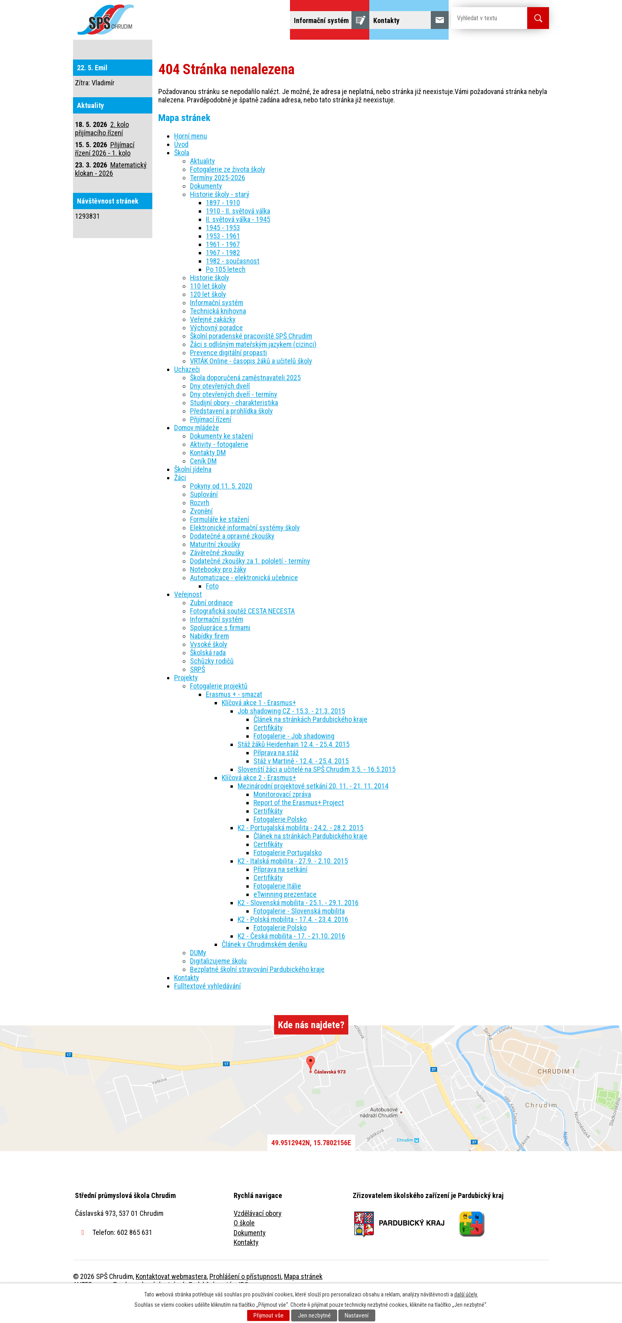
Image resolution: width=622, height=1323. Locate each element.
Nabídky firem (209, 658)
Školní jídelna (318, 50)
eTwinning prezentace (285, 916)
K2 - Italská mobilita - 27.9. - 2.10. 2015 (293, 883)
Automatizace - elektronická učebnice (244, 600)
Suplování (204, 516)
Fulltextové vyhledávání (505, 50)
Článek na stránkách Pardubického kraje (310, 741)
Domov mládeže (258, 50)
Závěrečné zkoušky (217, 575)
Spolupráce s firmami (220, 650)
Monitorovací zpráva (282, 816)
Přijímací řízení (210, 441)
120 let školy (208, 316)
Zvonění (201, 533)
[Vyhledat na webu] (482, 18)
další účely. (466, 1294)
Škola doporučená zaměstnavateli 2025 (245, 400)
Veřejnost (398, 50)
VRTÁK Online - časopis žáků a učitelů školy (251, 383)
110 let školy (208, 308)
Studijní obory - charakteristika (234, 425)
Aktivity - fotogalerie (219, 466)
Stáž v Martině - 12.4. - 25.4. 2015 (301, 783)
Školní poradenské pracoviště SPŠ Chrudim (251, 358)
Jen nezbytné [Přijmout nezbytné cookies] (314, 1315)
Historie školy (209, 300)
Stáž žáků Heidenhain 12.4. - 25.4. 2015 (293, 766)
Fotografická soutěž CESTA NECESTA (242, 633)
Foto (212, 608)
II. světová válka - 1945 (238, 241)
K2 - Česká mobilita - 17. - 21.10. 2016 (291, 958)
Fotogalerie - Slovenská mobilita (299, 933)
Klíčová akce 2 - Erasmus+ (259, 800)
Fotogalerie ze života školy (227, 191)
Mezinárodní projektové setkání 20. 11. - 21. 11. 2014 (313, 808)
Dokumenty (206, 208)
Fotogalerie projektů (219, 708)
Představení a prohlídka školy (231, 433)
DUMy (198, 975)
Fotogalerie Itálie (277, 908)
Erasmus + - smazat (234, 716)
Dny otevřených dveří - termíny (233, 416)
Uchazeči (205, 50)
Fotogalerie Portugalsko (287, 875)
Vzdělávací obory (258, 1235)
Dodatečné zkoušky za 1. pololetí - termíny (250, 583)
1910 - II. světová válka (238, 233)
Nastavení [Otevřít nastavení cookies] (357, 1315)
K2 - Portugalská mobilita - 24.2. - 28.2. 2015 (300, 850)
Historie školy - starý (220, 216)
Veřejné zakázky (213, 341)
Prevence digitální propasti (228, 375)
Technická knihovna (218, 333)
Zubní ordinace (211, 625)
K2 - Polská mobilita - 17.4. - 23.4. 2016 (293, 941)
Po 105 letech (226, 291)
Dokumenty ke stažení (221, 458)
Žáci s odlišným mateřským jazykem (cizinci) (253, 366)
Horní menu (190, 158)
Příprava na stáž (276, 775)
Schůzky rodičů (212, 683)
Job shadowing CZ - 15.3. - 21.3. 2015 (291, 733)
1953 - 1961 (223, 258)
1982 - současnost (232, 283)
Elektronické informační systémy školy (245, 550)
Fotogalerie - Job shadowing (293, 758)
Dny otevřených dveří (220, 408)
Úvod (134, 50)
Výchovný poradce (216, 350)
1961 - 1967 (223, 266)
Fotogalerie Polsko (280, 841)
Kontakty (186, 1000)
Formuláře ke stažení (219, 541)
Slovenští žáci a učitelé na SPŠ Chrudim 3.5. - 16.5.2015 (316, 791)
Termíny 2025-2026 (217, 200)
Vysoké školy (208, 666)
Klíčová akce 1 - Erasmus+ (259, 725)
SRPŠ (197, 691)
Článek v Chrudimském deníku (264, 966)
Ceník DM (203, 483)
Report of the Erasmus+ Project (298, 825)
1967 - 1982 (223, 275)
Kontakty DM (208, 475)
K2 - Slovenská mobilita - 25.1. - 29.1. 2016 (298, 925)
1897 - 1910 (223, 225)
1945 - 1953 (223, 250)
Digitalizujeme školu (218, 983)
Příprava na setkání (280, 891)
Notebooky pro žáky (218, 591)
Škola (166, 50)
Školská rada (208, 675)
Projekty (441, 50)
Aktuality (202, 183)
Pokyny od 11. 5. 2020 (221, 508)
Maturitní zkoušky (215, 566)
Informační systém (216, 325)
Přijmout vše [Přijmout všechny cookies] (268, 1315)
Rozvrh (199, 525)
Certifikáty (268, 750)
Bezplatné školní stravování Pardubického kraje (257, 991)
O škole (244, 1245)
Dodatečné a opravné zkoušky (232, 558)
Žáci (361, 50)
